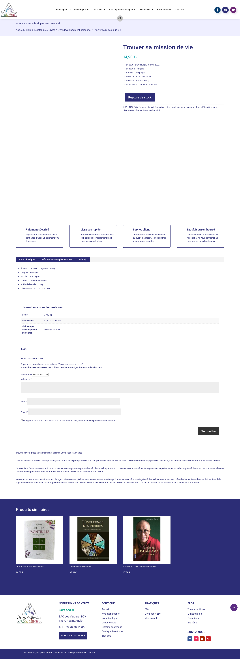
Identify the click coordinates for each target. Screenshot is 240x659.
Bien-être (145, 9)
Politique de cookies (77, 652)
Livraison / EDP (152, 613)
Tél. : (62, 627)
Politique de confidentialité (53, 652)
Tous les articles (196, 609)
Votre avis (26, 379)
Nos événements (111, 613)
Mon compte (151, 618)
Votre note (26, 374)
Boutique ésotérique (121, 9)
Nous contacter (74, 635)
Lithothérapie (78, 9)
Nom (24, 401)
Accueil (20, 30)
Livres (52, 30)
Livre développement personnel (74, 30)
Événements (164, 9)
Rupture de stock (139, 97)
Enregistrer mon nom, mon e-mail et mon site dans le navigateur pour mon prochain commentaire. (69, 420)
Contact (179, 9)
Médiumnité (154, 110)
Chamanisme (141, 110)
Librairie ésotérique (36, 30)
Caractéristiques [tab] (27, 259)
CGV (146, 609)
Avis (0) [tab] (82, 259)
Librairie (97, 9)
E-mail (24, 412)
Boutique (61, 9)
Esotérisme (193, 618)
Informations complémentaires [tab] (57, 259)
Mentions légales (32, 652)
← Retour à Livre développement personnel (38, 23)
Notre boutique (110, 618)
